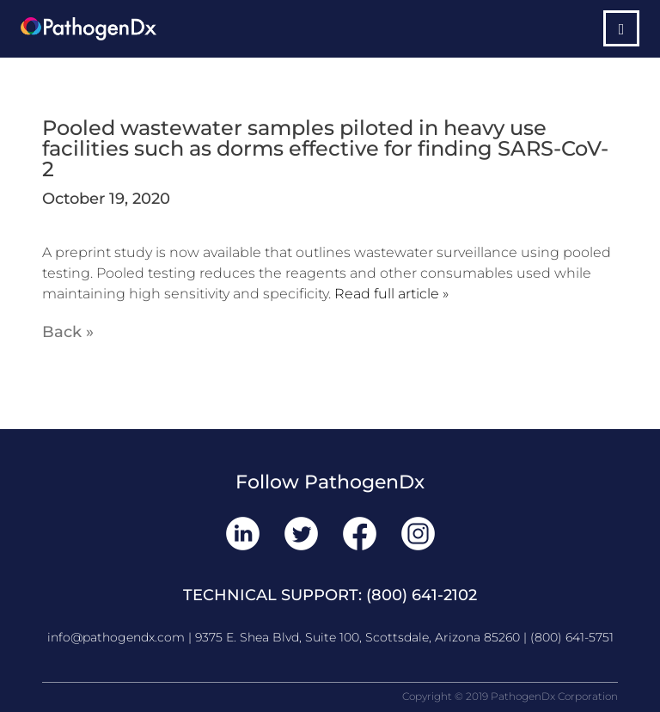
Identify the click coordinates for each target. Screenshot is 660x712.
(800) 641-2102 (421, 595)
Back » (68, 331)
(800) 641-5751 (572, 637)
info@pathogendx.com (116, 637)
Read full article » (391, 293)
